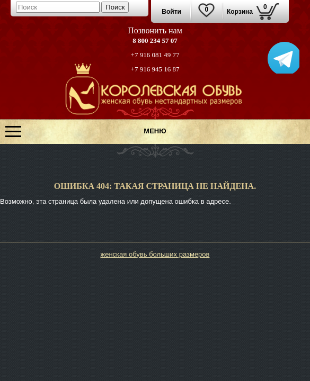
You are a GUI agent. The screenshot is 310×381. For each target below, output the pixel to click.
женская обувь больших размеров (154, 254)
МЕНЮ (155, 131)
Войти (171, 11)
